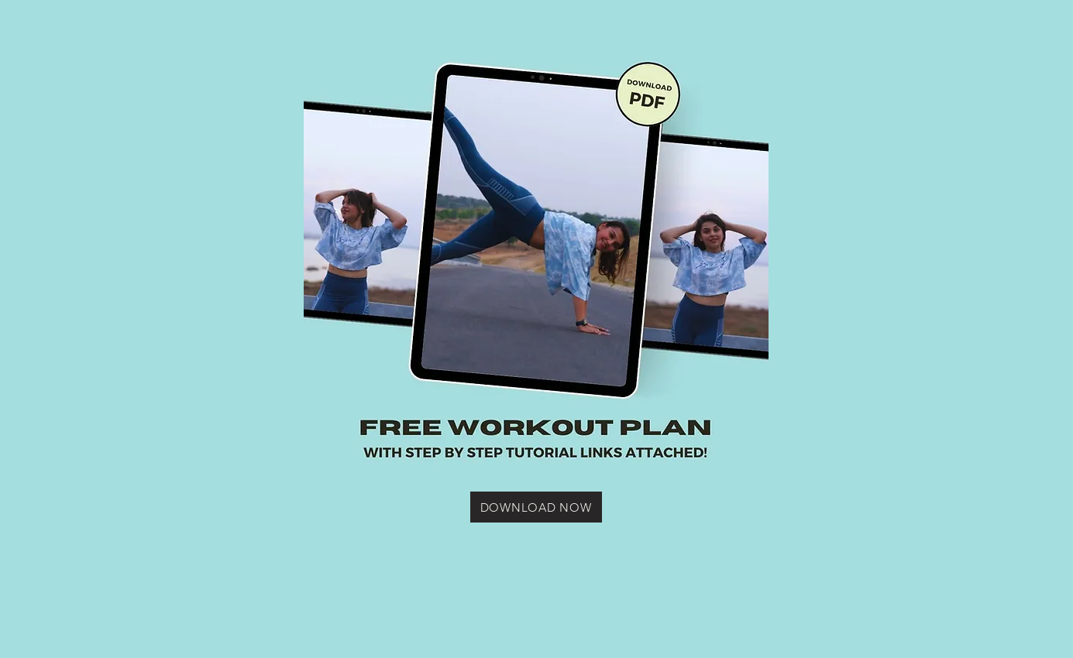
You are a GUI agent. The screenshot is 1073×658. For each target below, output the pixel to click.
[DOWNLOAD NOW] (536, 507)
